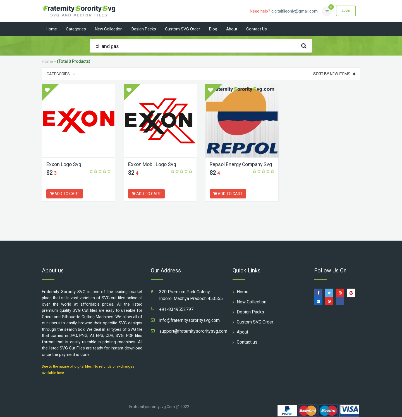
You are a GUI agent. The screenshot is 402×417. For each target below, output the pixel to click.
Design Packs (143, 29)
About (231, 29)
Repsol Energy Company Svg (241, 164)
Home (51, 29)
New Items (334, 74)
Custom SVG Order (182, 29)
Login (345, 11)
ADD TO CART (64, 193)
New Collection (109, 29)
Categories (76, 29)
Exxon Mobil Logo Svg (152, 164)
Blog (213, 29)
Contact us (256, 29)
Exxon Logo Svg (63, 164)
